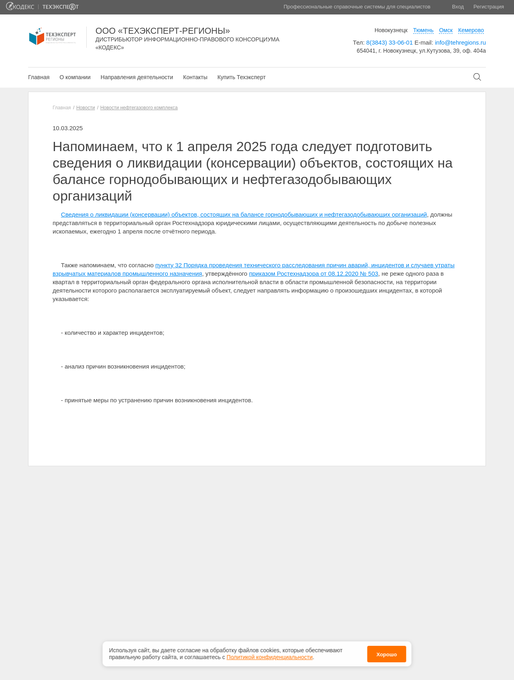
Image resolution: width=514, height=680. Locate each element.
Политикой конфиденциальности (269, 657)
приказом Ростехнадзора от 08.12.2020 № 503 (313, 273)
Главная (38, 77)
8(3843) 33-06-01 (389, 42)
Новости (85, 108)
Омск (446, 30)
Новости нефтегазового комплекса (139, 108)
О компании (74, 77)
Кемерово (471, 30)
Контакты (195, 77)
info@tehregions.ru (460, 42)
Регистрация (488, 7)
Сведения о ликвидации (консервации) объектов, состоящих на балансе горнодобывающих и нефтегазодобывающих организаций (244, 214)
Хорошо (386, 654)
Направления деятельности (137, 77)
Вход (458, 7)
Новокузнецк (391, 30)
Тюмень (423, 30)
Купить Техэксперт (241, 77)
